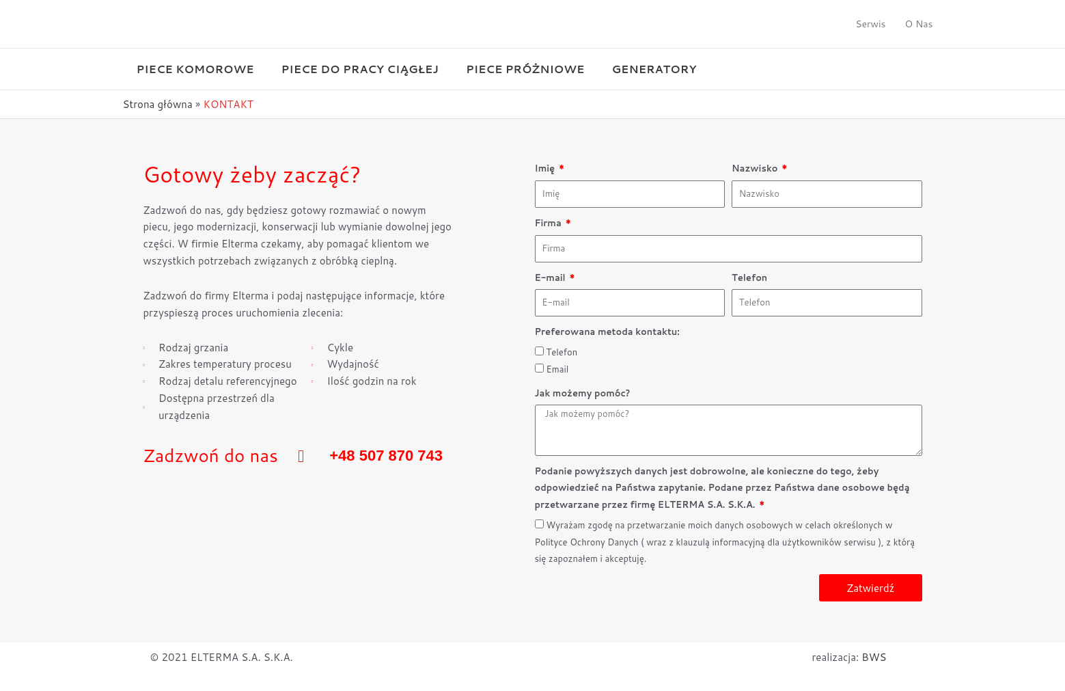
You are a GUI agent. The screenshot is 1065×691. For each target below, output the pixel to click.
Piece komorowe (195, 69)
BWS (873, 657)
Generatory (653, 69)
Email (558, 369)
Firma (549, 223)
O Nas (919, 24)
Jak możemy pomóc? (583, 393)
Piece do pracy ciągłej (360, 69)
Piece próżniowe (525, 69)
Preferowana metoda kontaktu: (607, 331)
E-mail (551, 277)
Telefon (749, 277)
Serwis (870, 24)
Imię (546, 168)
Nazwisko (756, 168)
